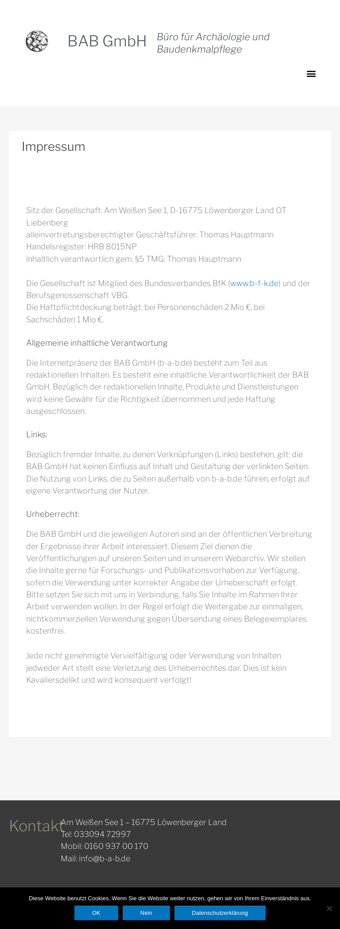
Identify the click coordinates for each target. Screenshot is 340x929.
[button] (311, 73)
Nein (146, 913)
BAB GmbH (107, 41)
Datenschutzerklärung (220, 913)
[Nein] (329, 908)
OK (96, 913)
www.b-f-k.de (254, 283)
